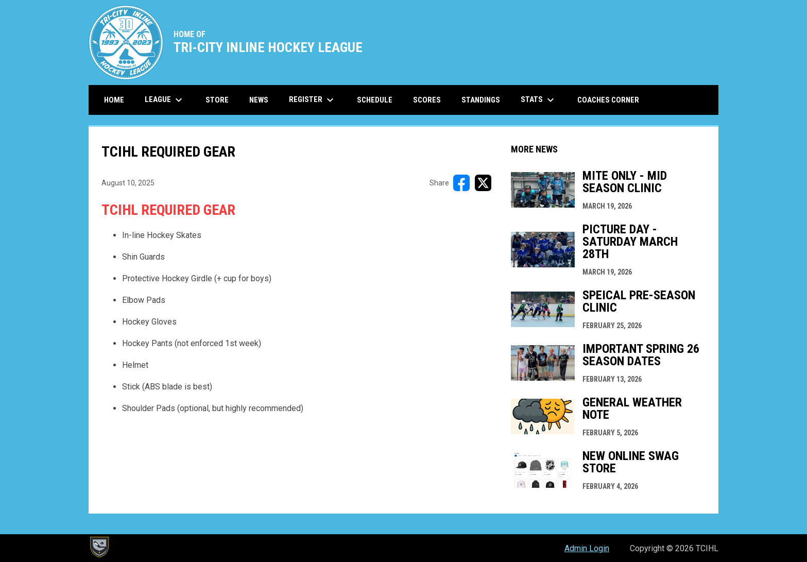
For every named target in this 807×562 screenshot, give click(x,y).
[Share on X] (483, 183)
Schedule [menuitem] (374, 100)
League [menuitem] (165, 100)
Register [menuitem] (312, 100)
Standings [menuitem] (480, 100)
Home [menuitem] (114, 100)
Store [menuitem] (220, 100)
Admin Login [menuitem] (586, 548)
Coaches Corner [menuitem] (608, 100)
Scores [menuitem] (427, 100)
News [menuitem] (258, 100)
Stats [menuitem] (539, 100)
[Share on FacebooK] (461, 183)
